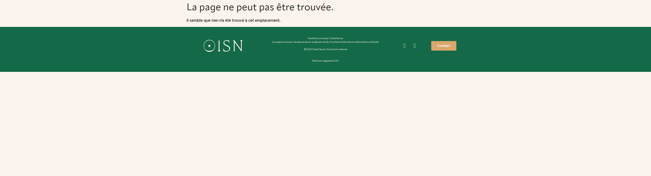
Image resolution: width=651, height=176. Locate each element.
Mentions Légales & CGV (325, 61)
